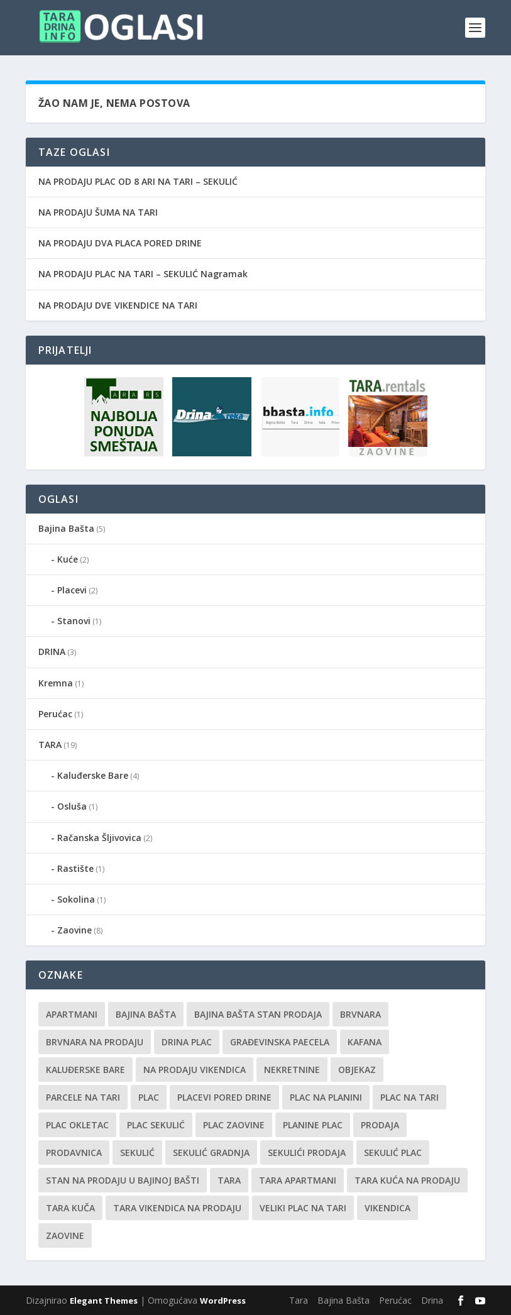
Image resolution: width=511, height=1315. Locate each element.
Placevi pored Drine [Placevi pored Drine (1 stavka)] (224, 1097)
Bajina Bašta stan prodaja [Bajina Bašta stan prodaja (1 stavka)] (258, 1014)
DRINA (51, 652)
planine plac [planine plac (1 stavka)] (313, 1125)
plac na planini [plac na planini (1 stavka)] (326, 1097)
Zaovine (74, 930)
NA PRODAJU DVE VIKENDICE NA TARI (117, 305)
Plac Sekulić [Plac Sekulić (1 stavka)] (156, 1125)
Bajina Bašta (66, 528)
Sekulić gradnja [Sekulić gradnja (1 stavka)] (211, 1152)
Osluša (72, 806)
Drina (432, 1300)
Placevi (72, 590)
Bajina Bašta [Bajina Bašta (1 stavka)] (146, 1014)
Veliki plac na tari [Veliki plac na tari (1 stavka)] (303, 1208)
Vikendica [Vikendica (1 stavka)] (387, 1208)
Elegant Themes (104, 1300)
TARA (50, 745)
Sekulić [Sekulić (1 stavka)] (137, 1152)
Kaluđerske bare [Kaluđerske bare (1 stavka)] (85, 1070)
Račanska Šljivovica (99, 838)
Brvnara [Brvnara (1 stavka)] (360, 1014)
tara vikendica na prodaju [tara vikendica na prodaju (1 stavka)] (177, 1208)
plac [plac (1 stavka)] (148, 1097)
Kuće (67, 559)
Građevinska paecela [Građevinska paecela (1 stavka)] (279, 1042)
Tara (298, 1300)
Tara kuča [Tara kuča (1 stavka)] (70, 1208)
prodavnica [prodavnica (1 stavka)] (74, 1152)
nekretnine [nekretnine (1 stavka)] (292, 1070)
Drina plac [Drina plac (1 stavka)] (187, 1042)
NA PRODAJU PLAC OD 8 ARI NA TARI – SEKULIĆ (138, 181)
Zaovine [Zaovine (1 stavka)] (65, 1235)
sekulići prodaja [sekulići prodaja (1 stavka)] (307, 1152)
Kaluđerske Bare (92, 775)
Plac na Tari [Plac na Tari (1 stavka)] (409, 1097)
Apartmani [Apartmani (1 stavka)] (71, 1014)
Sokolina (76, 899)
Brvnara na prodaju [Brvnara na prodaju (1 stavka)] (94, 1042)
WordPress (223, 1300)
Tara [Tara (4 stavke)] (229, 1180)
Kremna (55, 683)
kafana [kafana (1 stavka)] (365, 1042)
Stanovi (74, 621)
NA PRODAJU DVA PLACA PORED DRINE (120, 243)
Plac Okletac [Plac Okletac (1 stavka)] (77, 1125)
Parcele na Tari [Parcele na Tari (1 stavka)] (83, 1097)
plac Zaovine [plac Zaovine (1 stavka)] (234, 1125)
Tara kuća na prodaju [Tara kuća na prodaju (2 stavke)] (407, 1180)
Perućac (55, 714)
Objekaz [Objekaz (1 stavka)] (357, 1070)
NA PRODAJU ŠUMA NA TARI (98, 212)
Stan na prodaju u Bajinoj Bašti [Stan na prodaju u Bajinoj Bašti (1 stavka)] (122, 1180)
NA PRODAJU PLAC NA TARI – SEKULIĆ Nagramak (143, 274)
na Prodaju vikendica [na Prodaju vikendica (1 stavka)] (194, 1070)
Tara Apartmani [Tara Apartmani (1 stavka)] (297, 1180)
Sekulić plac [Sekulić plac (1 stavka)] (393, 1152)
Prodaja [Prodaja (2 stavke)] (380, 1125)
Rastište (75, 868)
